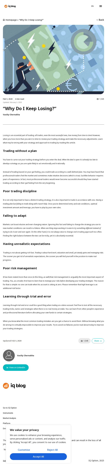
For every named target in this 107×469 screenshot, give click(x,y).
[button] (101, 6)
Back (100, 19)
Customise (24, 449)
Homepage (11, 19)
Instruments (9, 413)
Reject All (52, 449)
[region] (38, 444)
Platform (6, 423)
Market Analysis (10, 418)
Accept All (38, 456)
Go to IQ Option (10, 408)
